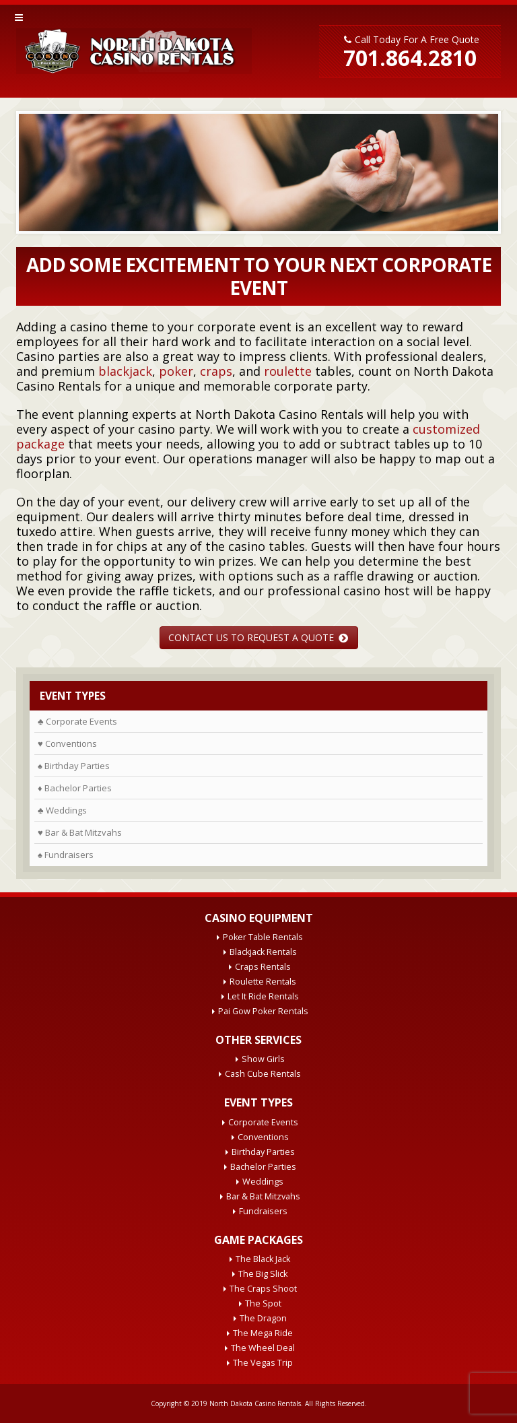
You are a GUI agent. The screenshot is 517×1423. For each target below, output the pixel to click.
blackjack (125, 371)
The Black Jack (263, 1259)
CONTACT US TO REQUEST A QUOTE (258, 637)
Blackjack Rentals (263, 952)
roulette (288, 371)
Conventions (263, 1137)
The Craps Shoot (263, 1288)
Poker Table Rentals (263, 937)
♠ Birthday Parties (74, 766)
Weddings (262, 1181)
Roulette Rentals (263, 981)
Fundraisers (263, 1211)
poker (176, 371)
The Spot (263, 1303)
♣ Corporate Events (77, 721)
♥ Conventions (67, 743)
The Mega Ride (263, 1333)
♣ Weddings (62, 810)
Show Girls (263, 1059)
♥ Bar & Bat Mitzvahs (80, 832)
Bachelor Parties (263, 1166)
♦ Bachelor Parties (75, 788)
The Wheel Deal (263, 1348)
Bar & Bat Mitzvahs (263, 1196)
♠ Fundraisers (66, 855)
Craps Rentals (263, 966)
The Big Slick (262, 1274)
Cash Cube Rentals (263, 1074)
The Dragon (263, 1318)
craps (216, 371)
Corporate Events (263, 1122)
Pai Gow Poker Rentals (263, 1011)
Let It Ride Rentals (263, 996)
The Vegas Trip (263, 1362)
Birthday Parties (263, 1152)
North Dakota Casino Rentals (255, 1403)
